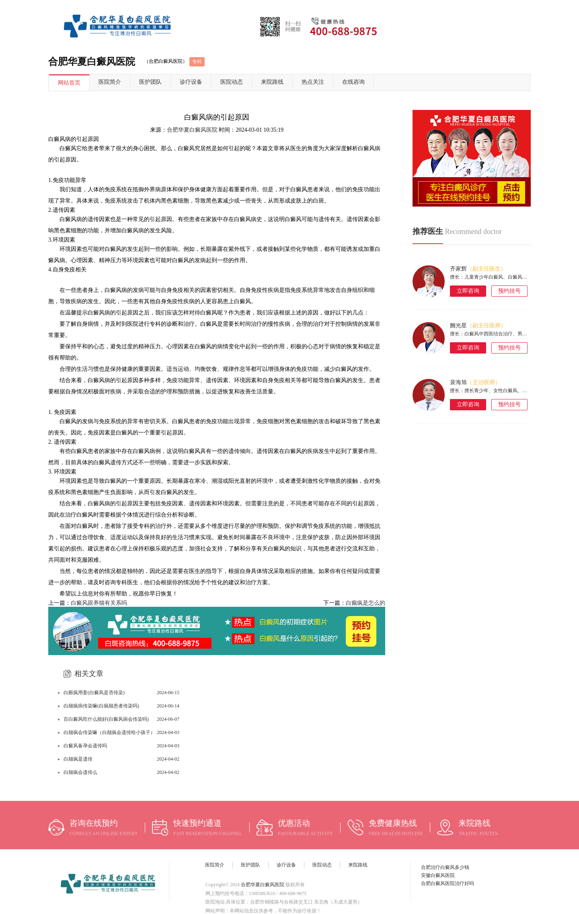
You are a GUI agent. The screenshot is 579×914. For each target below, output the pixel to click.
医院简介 (110, 82)
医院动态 (231, 82)
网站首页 (69, 83)
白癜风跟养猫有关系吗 (99, 603)
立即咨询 (468, 291)
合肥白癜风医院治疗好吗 (447, 883)
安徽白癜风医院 (438, 875)
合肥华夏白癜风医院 (192, 130)
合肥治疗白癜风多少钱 (445, 867)
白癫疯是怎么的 (365, 603)
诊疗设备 (191, 82)
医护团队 (150, 82)
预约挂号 (509, 291)
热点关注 (313, 82)
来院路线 (272, 82)
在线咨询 (353, 82)
